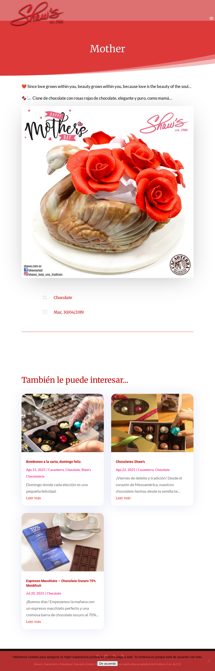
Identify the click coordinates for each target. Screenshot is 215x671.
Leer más (33, 497)
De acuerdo (107, 663)
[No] (208, 661)
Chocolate (63, 297)
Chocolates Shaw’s (130, 462)
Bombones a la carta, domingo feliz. (54, 462)
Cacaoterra (56, 470)
